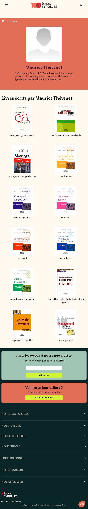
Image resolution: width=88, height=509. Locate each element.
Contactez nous (44, 397)
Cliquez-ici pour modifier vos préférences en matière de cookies (44, 505)
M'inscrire (44, 375)
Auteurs (13, 21)
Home (3, 21)
